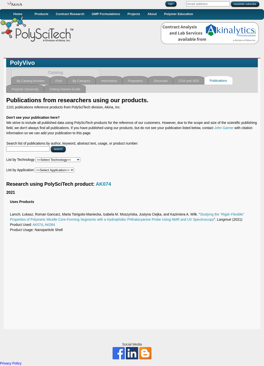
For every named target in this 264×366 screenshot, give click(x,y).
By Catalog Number (30, 81)
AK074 (103, 184)
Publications (218, 81)
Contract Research (70, 14)
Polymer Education (178, 14)
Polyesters (135, 81)
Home (17, 14)
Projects (133, 14)
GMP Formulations (106, 14)
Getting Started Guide (64, 89)
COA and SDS (189, 81)
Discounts (160, 81)
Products (41, 14)
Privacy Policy (10, 363)
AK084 (50, 225)
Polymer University (25, 89)
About (152, 14)
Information (109, 81)
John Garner (223, 128)
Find (58, 81)
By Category (81, 81)
